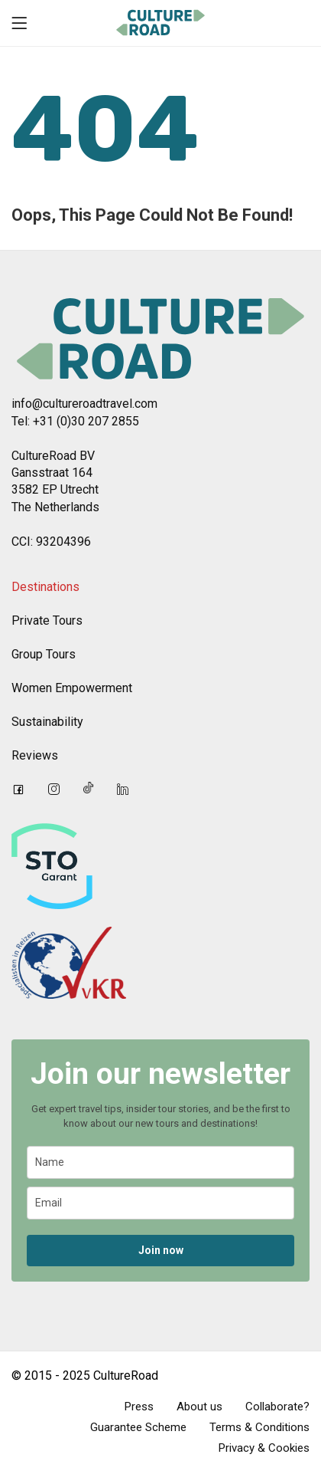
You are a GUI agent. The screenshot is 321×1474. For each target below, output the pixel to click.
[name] (160, 1162)
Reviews (34, 755)
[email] (160, 1203)
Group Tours (43, 654)
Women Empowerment (71, 688)
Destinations (45, 586)
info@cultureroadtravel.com (84, 403)
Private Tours (47, 620)
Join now (160, 1250)
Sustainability (47, 721)
